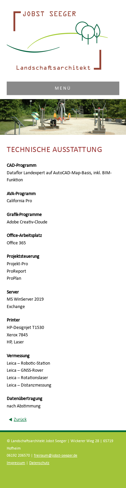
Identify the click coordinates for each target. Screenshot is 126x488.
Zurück (20, 419)
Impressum (16, 463)
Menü (63, 88)
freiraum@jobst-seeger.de (55, 455)
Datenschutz (39, 463)
